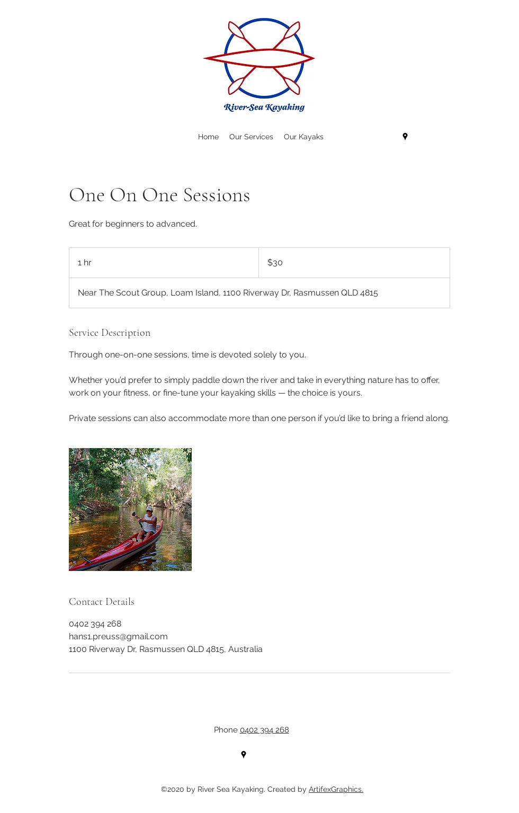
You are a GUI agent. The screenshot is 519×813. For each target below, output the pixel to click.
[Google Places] (405, 136)
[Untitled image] (130, 509)
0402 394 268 (264, 730)
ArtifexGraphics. (336, 789)
